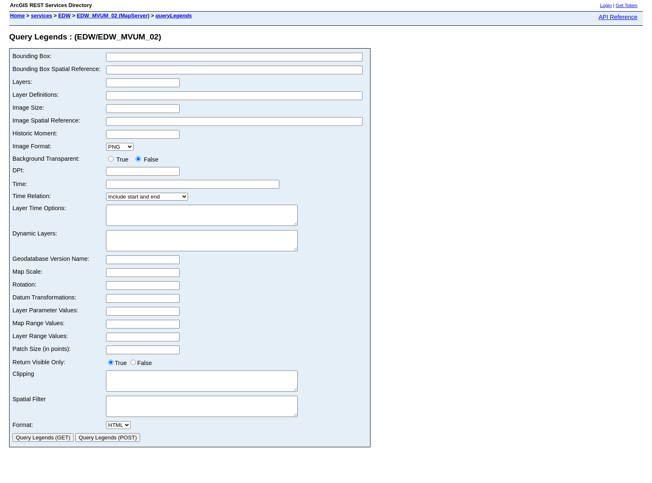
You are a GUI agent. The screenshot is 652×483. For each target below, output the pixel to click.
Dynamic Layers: (34, 237)
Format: (22, 439)
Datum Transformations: (44, 305)
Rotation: (24, 292)
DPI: (18, 170)
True (120, 159)
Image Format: (32, 146)
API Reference (617, 17)
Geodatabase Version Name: (50, 266)
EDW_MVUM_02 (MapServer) (113, 15)
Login (606, 5)
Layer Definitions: (35, 94)
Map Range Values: (38, 330)
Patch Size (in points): (41, 356)
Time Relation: (31, 196)
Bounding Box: (32, 56)
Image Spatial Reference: (46, 120)
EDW (64, 15)
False (147, 159)
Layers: (22, 81)
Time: (19, 184)
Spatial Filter (29, 410)
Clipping (23, 381)
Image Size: (28, 107)
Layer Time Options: (39, 208)
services (41, 15)
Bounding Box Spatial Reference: (56, 69)
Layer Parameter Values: (45, 317)
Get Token (626, 5)
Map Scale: (27, 279)
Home (17, 15)
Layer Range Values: (40, 343)
